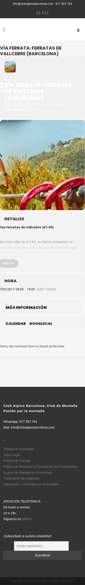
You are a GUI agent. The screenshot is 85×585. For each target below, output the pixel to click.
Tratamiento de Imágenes (21, 478)
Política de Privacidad (18, 449)
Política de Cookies (17, 461)
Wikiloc (27, 519)
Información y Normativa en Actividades (31, 484)
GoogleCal (40, 324)
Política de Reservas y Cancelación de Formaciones (40, 466)
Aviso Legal (11, 455)
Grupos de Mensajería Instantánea (27, 472)
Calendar (16, 324)
